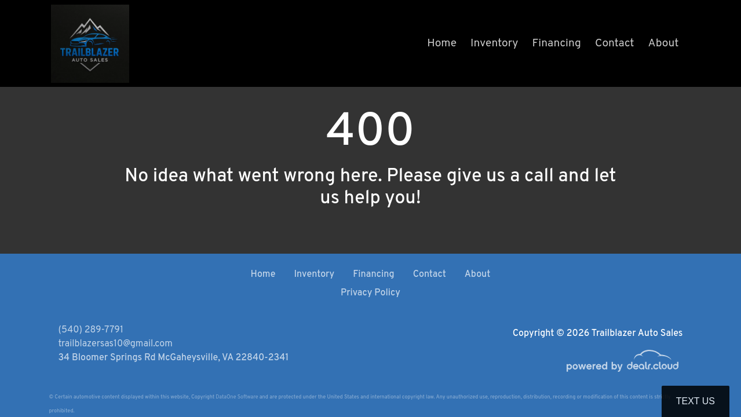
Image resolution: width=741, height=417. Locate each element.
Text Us (695, 401)
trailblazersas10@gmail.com (116, 344)
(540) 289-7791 (91, 330)
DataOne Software (237, 397)
